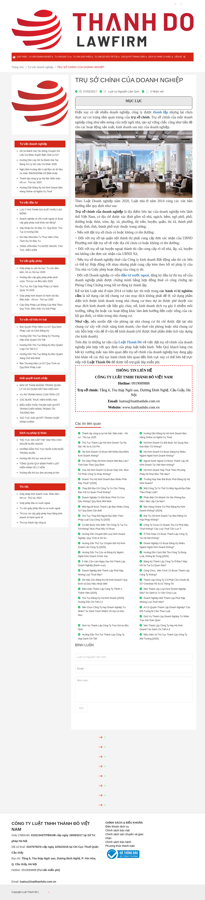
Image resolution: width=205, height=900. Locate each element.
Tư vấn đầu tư (63, 57)
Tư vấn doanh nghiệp (41, 57)
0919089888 (140, 383)
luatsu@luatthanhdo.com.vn (139, 401)
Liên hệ (178, 57)
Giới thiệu (22, 57)
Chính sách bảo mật (118, 830)
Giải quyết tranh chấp (134, 57)
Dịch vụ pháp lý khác (160, 57)
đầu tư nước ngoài (135, 275)
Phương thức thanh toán (120, 845)
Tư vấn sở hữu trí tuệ (107, 57)
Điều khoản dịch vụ (117, 826)
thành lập (160, 112)
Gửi (81, 708)
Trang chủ (18, 67)
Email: (34, 881)
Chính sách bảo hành (118, 842)
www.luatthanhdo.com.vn (141, 407)
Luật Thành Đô (130, 342)
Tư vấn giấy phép (83, 57)
